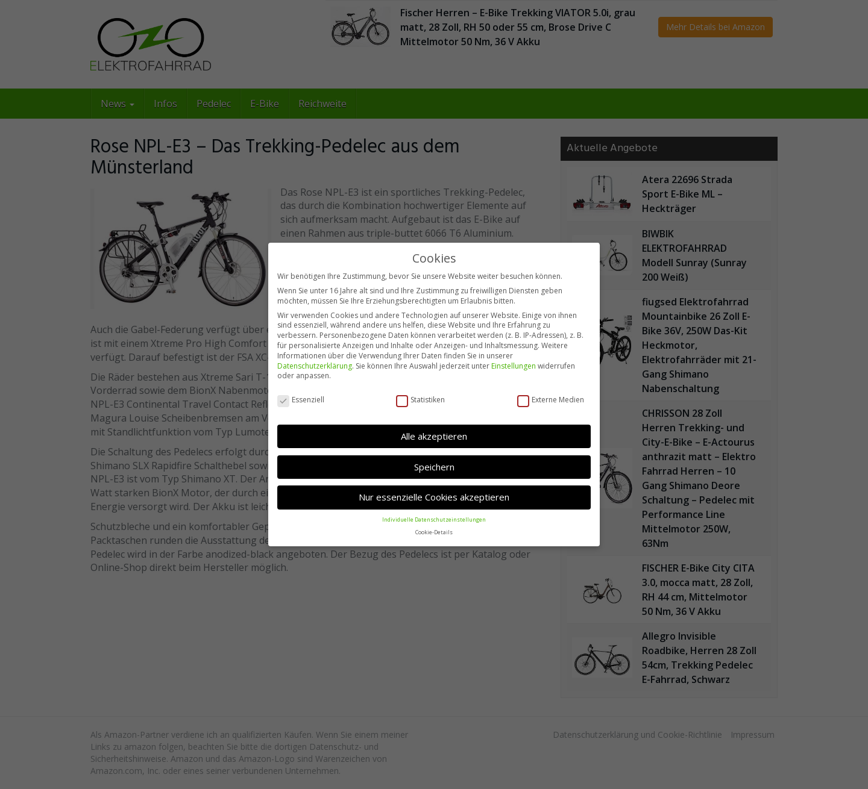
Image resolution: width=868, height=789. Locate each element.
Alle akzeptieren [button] (434, 435)
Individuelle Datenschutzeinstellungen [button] (434, 518)
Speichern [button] (434, 466)
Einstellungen (513, 365)
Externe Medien (550, 399)
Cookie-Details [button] (434, 531)
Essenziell (300, 399)
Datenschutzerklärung (314, 365)
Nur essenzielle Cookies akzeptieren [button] (434, 496)
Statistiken (420, 399)
